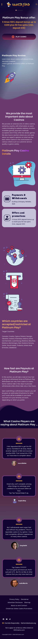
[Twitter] (9, 619)
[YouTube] (6, 619)
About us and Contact (19, 606)
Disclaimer (25, 599)
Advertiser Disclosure (15, 602)
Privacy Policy (14, 599)
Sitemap (27, 602)
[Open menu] (2, 4)
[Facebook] (3, 619)
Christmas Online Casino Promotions (19, 609)
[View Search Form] (36, 4)
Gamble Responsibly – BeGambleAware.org (20, 623)
